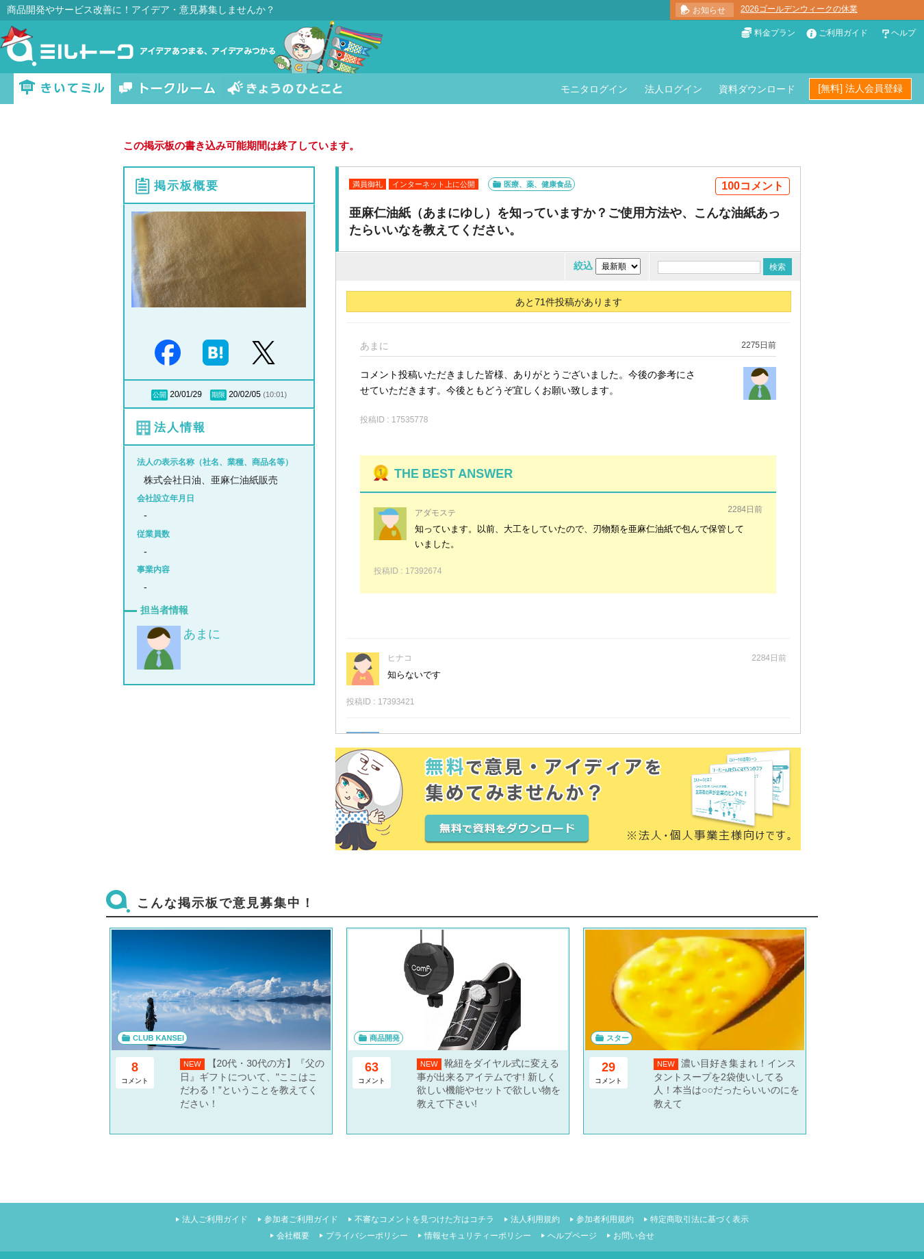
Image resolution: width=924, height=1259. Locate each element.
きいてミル (62, 88)
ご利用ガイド (843, 33)
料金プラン (774, 33)
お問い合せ (633, 1236)
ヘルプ (903, 33)
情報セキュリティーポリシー (477, 1236)
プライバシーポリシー (367, 1236)
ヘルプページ (572, 1236)
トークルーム (167, 88)
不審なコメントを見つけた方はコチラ (424, 1219)
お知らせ (709, 10)
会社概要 (293, 1236)
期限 (218, 394)
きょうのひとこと (284, 88)
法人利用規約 (535, 1219)
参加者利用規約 (605, 1219)
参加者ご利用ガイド (301, 1219)
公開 (159, 394)
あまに (201, 634)
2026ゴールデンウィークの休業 (799, 9)
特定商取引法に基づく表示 (699, 1219)
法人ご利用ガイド (215, 1219)
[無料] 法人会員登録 (860, 88)
